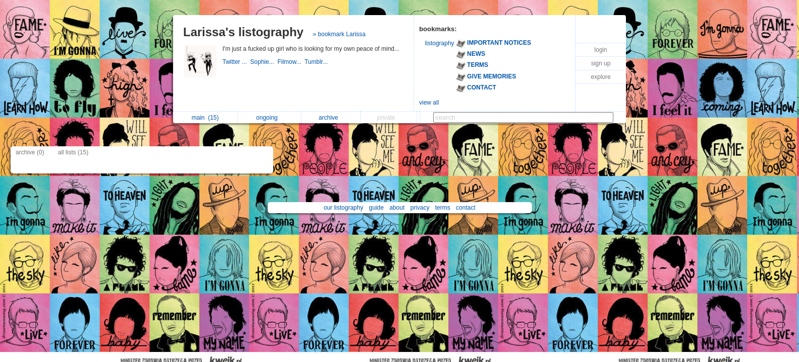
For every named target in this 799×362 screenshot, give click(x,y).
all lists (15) (73, 152)
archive (330, 117)
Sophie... (263, 61)
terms (442, 207)
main (205, 117)
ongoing (269, 117)
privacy (419, 207)
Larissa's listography (243, 32)
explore (600, 76)
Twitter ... (236, 61)
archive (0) (30, 152)
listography (439, 43)
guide (376, 207)
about (397, 207)
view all (429, 102)
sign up (601, 63)
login (600, 49)
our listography (343, 207)
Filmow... (290, 61)
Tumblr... (317, 61)
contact (465, 207)
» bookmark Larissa (339, 34)
